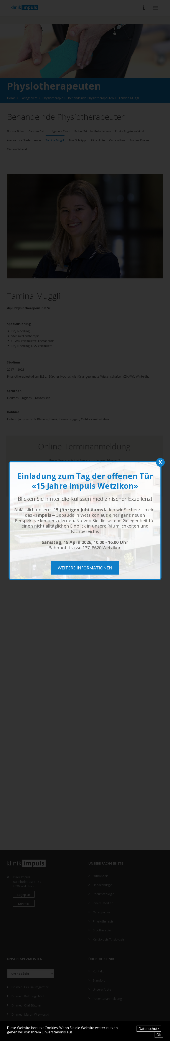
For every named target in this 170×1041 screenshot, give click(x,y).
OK (159, 1034)
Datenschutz (149, 1028)
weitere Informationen (85, 568)
